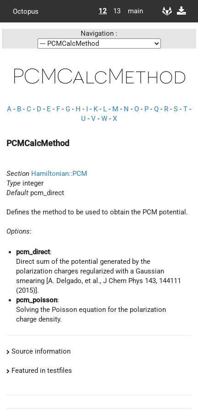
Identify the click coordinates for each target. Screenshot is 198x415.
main (132, 11)
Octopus (25, 11)
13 (117, 11)
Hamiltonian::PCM (59, 173)
